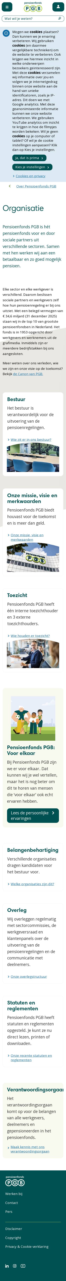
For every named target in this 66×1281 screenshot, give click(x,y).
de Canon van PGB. (28, 374)
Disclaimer (13, 1228)
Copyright (13, 1237)
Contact (11, 1202)
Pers (8, 1211)
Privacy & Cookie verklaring (26, 1246)
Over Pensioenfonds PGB (36, 186)
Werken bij (13, 1193)
